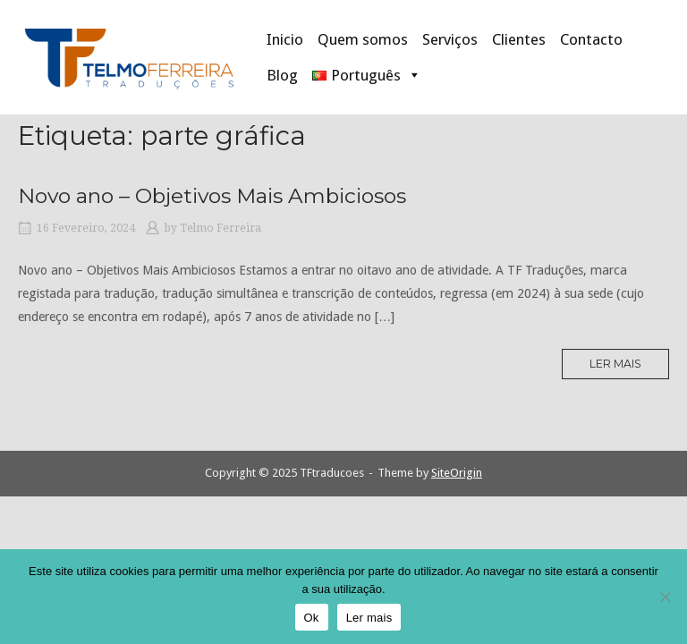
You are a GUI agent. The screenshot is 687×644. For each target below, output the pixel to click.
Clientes (519, 39)
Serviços (450, 39)
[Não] (665, 597)
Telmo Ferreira (220, 228)
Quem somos (363, 39)
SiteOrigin (456, 472)
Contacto (591, 39)
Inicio (285, 39)
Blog (282, 75)
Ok (311, 617)
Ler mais (620, 368)
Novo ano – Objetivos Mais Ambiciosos (212, 195)
